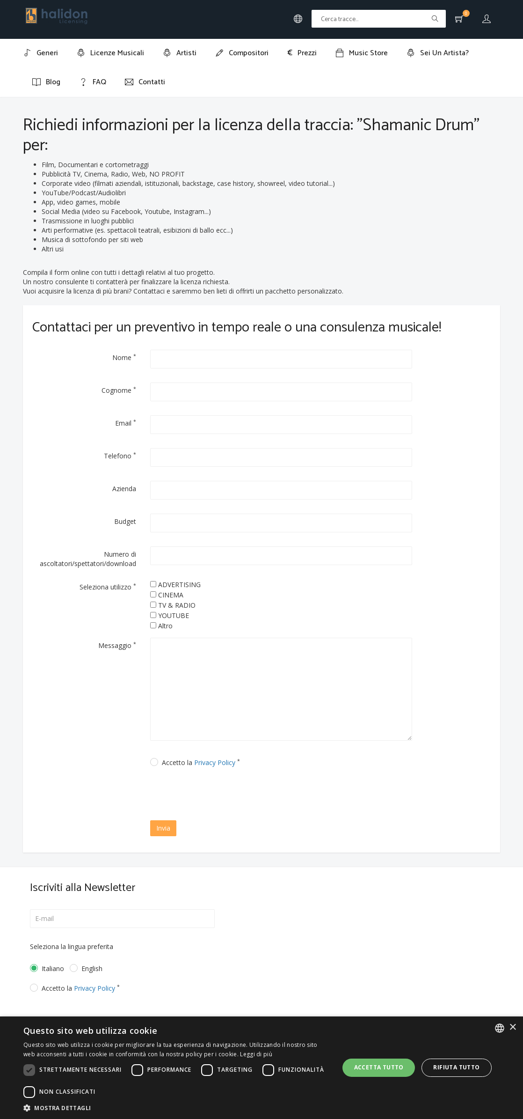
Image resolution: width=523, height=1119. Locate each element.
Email (125, 422)
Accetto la (201, 762)
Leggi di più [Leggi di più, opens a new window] (256, 1054)
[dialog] (261, 1067)
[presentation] (231, 795)
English (91, 968)
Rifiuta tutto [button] (456, 1067)
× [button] (512, 1027)
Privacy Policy (214, 762)
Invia (163, 828)
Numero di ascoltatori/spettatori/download (88, 559)
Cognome (119, 390)
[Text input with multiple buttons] (379, 19)
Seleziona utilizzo (108, 586)
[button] (176, 1107)
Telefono (120, 455)
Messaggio (117, 645)
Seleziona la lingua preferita (71, 946)
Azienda (124, 488)
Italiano (49, 968)
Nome (124, 357)
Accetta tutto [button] (379, 1067)
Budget (125, 521)
